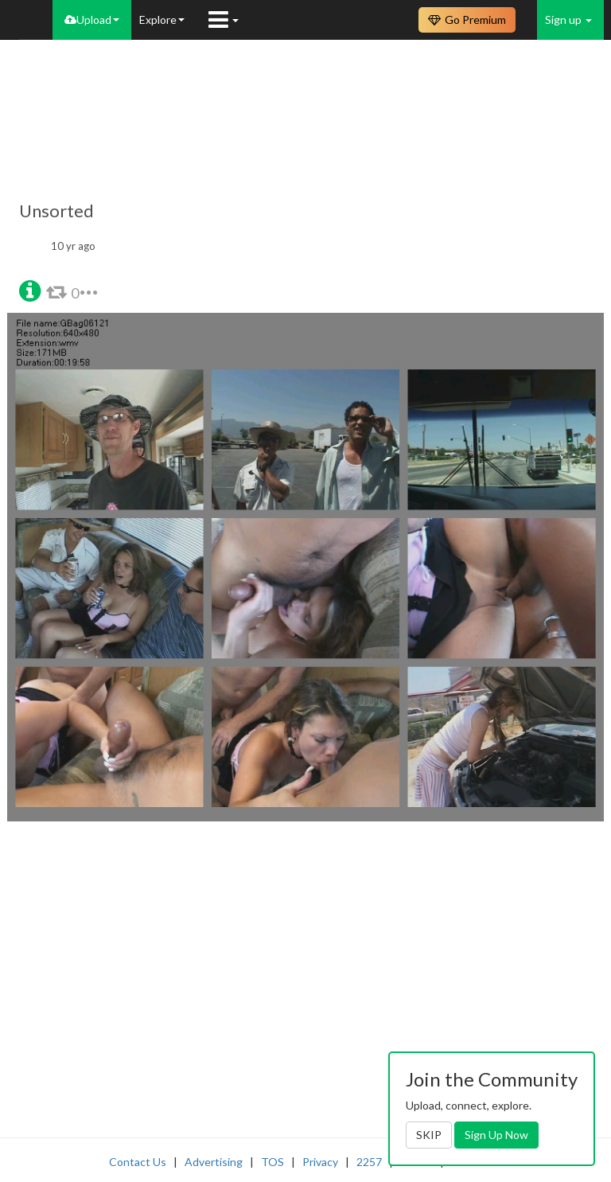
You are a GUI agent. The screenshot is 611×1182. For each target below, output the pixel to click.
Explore (162, 19)
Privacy (320, 1161)
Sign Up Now (496, 1134)
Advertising (214, 1161)
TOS (272, 1161)
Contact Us (137, 1161)
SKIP (429, 1134)
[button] (30, 289)
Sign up (568, 19)
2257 (369, 1161)
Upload (91, 19)
